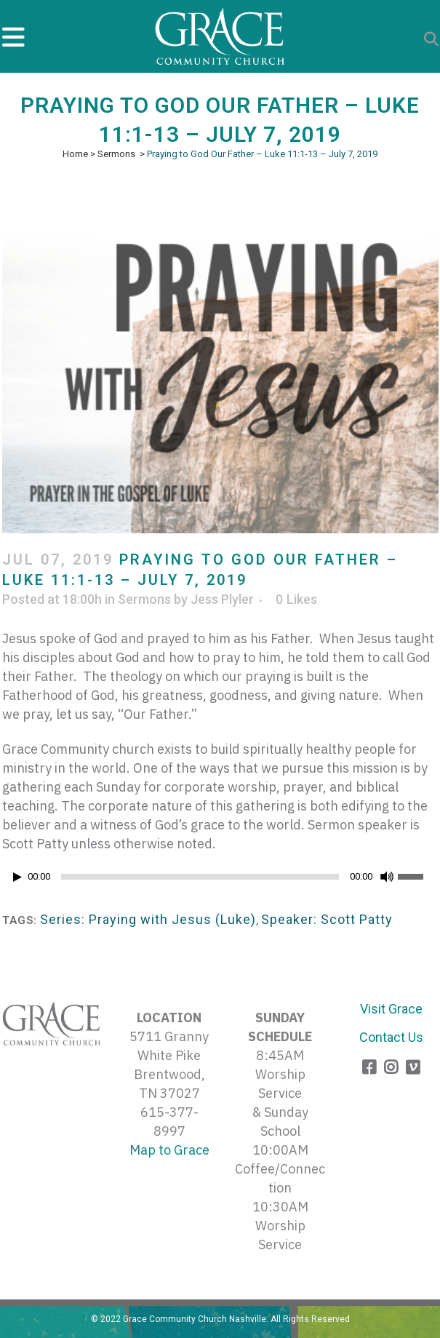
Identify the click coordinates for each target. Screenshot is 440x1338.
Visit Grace (391, 1008)
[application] (220, 880)
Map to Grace (169, 1150)
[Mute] (386, 877)
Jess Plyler (222, 599)
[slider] (200, 877)
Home (75, 153)
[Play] (17, 877)
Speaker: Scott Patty (327, 919)
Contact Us (391, 1037)
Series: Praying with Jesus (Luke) (148, 919)
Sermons (116, 153)
